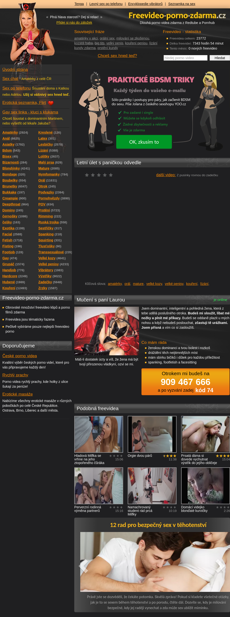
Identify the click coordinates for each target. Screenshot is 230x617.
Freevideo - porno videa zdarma (177, 15)
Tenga (79, 4)
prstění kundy (108, 48)
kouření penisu (136, 43)
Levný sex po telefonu (105, 4)
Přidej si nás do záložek (74, 22)
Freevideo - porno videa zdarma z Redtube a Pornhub (26, 36)
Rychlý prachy (15, 375)
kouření (191, 284)
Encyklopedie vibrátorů (145, 4)
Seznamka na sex (181, 4)
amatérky (114, 284)
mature (138, 284)
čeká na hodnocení (100, 175)
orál (127, 284)
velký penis (114, 43)
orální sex (107, 38)
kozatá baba (83, 43)
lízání (204, 284)
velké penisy (174, 284)
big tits (99, 43)
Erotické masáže (17, 394)
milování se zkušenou (132, 38)
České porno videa (19, 356)
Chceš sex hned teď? (117, 55)
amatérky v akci (86, 38)
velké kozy (154, 284)
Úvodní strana (15, 69)
